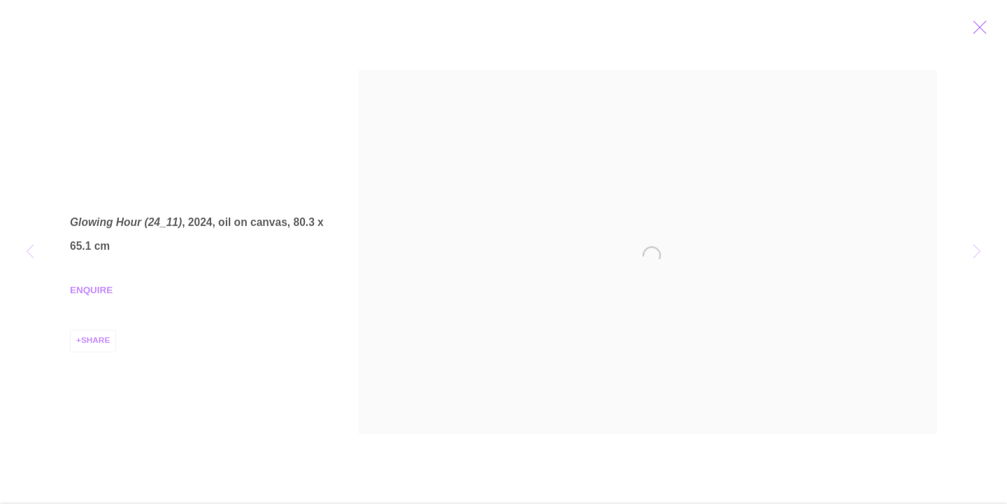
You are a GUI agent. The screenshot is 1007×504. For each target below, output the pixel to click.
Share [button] (95, 343)
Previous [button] (30, 252)
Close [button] (983, 31)
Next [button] (977, 252)
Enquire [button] (91, 293)
